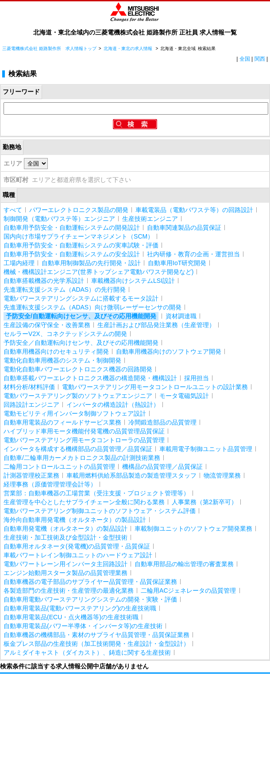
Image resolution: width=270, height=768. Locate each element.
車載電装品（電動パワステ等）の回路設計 (194, 209)
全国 (244, 59)
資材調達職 (181, 316)
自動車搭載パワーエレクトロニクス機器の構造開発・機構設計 (90, 378)
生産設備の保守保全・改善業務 (47, 324)
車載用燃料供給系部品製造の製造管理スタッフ (131, 475)
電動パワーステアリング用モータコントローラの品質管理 (84, 440)
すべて (13, 209)
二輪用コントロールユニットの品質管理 (59, 466)
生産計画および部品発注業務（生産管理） (156, 324)
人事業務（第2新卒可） (204, 502)
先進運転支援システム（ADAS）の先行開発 (65, 289)
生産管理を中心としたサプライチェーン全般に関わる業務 (84, 502)
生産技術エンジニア (150, 218)
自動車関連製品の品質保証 (184, 227)
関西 (260, 59)
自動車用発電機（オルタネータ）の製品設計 (65, 528)
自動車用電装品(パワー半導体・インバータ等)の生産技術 (83, 625)
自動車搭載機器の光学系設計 (44, 280)
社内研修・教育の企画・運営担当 (193, 254)
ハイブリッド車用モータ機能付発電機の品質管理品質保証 (84, 431)
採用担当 (196, 378)
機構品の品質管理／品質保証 (162, 466)
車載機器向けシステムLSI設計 (133, 280)
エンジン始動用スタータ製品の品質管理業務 (65, 572)
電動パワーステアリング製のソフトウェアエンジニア (78, 395)
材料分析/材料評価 (29, 386)
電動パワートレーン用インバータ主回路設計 (65, 563)
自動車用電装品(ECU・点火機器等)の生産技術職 (71, 617)
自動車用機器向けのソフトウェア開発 (168, 351)
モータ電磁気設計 (184, 395)
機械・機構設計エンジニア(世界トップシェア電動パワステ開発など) (98, 271)
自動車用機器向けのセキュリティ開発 (56, 351)
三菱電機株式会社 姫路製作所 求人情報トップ (49, 48)
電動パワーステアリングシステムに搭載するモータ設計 (81, 298)
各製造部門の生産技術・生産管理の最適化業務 (69, 590)
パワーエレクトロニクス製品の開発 (78, 209)
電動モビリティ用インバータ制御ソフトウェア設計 (75, 413)
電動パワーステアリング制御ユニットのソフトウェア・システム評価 (100, 510)
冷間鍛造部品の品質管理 (162, 422)
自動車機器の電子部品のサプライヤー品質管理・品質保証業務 (90, 581)
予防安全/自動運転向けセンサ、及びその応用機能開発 (81, 316)
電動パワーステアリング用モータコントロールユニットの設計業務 (155, 386)
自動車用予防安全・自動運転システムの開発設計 (72, 227)
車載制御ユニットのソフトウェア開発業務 (193, 528)
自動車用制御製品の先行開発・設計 (91, 262)
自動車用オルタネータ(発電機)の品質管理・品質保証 (77, 546)
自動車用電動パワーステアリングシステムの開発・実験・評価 (90, 599)
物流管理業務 (222, 475)
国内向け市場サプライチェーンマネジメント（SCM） (79, 236)
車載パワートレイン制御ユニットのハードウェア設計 (78, 555)
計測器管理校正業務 (31, 475)
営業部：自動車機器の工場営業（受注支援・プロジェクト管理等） (96, 493)
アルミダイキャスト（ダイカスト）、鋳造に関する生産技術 (87, 652)
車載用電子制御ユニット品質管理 (205, 448)
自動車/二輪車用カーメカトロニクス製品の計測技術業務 (82, 457)
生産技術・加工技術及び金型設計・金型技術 (65, 537)
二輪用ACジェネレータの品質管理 (188, 590)
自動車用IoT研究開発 (177, 262)
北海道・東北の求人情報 (129, 48)
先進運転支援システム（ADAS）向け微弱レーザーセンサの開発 (92, 307)
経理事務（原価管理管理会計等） (50, 484)
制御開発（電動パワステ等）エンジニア (59, 218)
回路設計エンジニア (31, 404)
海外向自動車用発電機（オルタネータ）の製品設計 (75, 519)
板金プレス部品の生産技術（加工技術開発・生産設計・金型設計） (96, 643)
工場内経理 (19, 262)
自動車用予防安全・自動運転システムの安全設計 (72, 254)
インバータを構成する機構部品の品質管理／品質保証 (78, 448)
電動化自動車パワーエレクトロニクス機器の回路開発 (78, 369)
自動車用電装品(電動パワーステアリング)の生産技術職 (80, 608)
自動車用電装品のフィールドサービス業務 (62, 422)
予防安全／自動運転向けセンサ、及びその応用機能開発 (81, 342)
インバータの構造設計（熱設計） (112, 404)
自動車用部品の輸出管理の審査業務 (184, 563)
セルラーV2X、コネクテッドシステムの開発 (65, 333)
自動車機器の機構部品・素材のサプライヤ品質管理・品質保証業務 (96, 634)
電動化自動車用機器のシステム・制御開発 (62, 360)
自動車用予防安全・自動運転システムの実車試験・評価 (81, 245)
